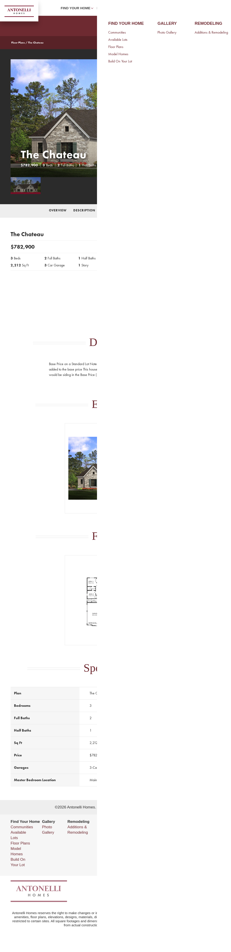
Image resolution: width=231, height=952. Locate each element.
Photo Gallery (137, 8)
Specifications (169, 210)
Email (176, 849)
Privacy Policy (180, 858)
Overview (58, 210)
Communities (22, 827)
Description (84, 210)
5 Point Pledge (119, 854)
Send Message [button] (173, 297)
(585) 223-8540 (194, 843)
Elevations (112, 210)
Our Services (118, 843)
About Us (115, 827)
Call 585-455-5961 (173, 280)
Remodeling (108, 8)
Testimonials (117, 849)
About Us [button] (164, 8)
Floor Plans (18, 42)
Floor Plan (139, 210)
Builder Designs (160, 807)
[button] (205, 8)
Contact (188, 8)
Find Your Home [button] (75, 8)
